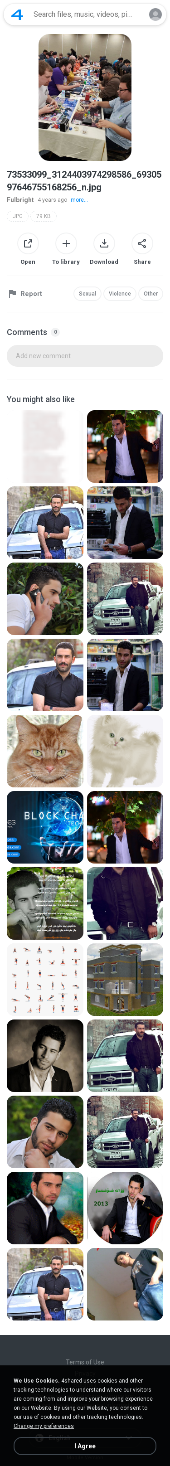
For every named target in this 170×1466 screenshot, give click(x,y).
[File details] (45, 446)
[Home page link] (17, 14)
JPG (18, 216)
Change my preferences (44, 1426)
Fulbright (20, 200)
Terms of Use (85, 1362)
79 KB (43, 216)
